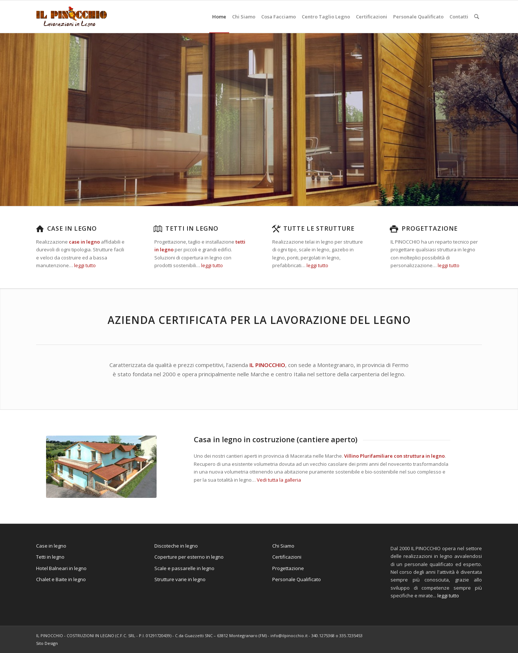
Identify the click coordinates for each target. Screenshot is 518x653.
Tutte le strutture (318, 228)
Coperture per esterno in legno (189, 557)
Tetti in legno (191, 228)
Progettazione (430, 228)
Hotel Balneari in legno (61, 568)
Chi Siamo (283, 545)
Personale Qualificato (296, 579)
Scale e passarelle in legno (184, 568)
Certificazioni (286, 557)
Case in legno (72, 228)
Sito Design (47, 643)
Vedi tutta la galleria (279, 479)
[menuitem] (219, 16)
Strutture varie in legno (180, 579)
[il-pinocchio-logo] (71, 16)
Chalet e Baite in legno (61, 579)
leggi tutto (85, 265)
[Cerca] (476, 16)
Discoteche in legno (176, 545)
